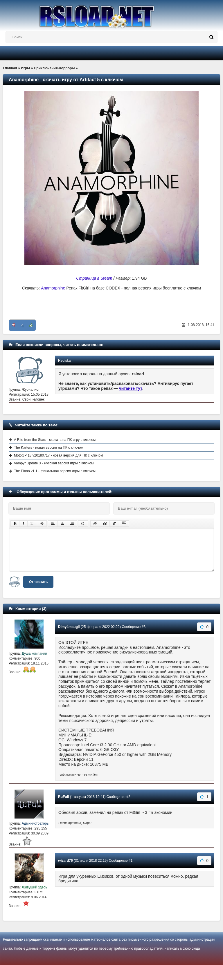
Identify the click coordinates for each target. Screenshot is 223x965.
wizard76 (65, 861)
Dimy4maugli (69, 627)
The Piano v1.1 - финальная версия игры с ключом (55, 471)
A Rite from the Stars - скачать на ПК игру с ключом (55, 440)
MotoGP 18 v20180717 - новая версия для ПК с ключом (58, 455)
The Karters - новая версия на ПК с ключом (48, 448)
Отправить (38, 582)
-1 (22, 325)
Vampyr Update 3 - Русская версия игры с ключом (54, 463)
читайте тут (131, 388)
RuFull (63, 797)
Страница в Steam (94, 278)
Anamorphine (53, 288)
